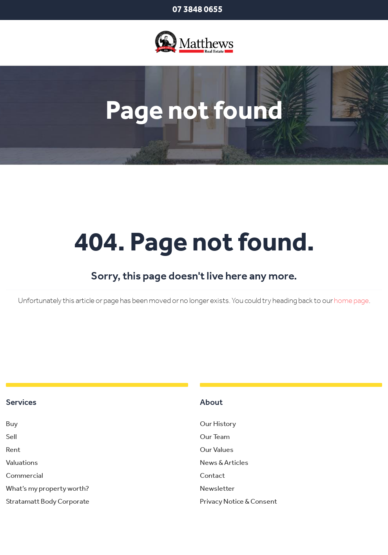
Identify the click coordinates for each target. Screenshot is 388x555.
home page (351, 301)
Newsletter (217, 489)
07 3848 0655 (197, 10)
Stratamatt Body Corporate (47, 502)
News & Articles (224, 463)
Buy (12, 424)
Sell (11, 437)
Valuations (22, 463)
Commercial (24, 476)
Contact (212, 476)
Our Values (217, 450)
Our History (218, 424)
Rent (13, 450)
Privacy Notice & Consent (238, 502)
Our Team (215, 437)
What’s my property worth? (47, 489)
